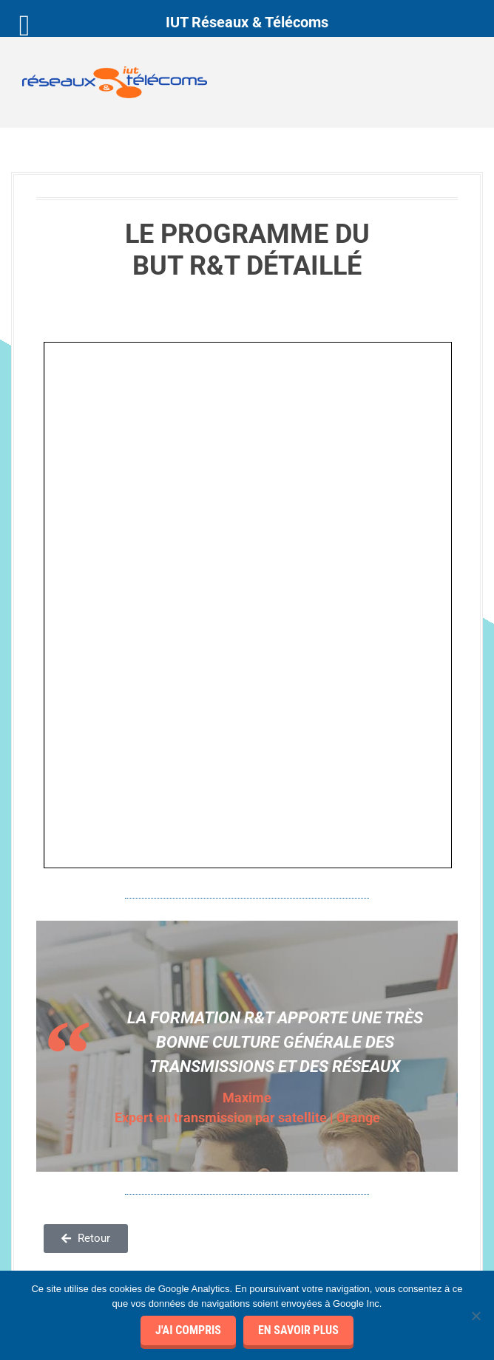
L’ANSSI (54, 1186)
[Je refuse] (475, 1315)
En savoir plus (298, 1330)
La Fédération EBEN (82, 1217)
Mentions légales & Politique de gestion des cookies (138, 1072)
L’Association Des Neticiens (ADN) (114, 1170)
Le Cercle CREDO (74, 1155)
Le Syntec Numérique (84, 1201)
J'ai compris (188, 1330)
